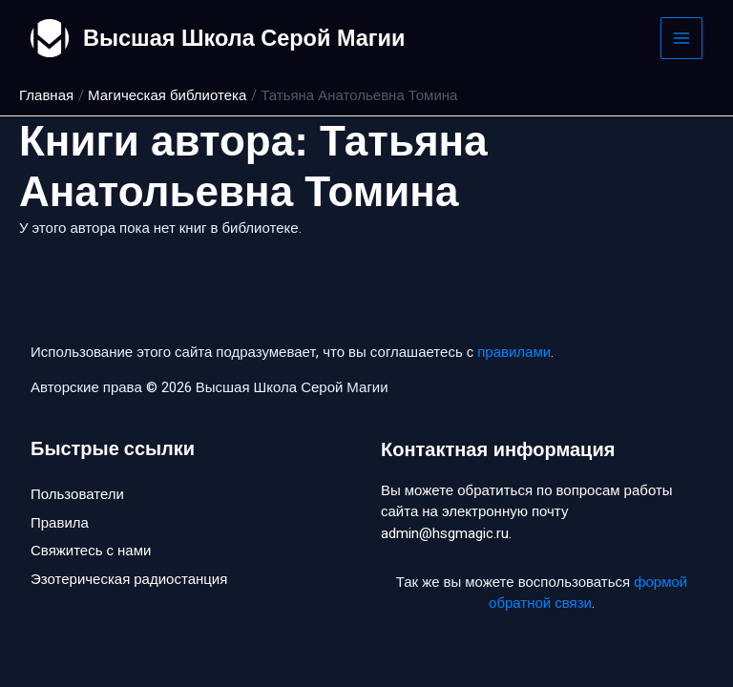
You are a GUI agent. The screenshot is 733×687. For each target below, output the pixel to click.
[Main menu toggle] (681, 38)
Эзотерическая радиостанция (129, 582)
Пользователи (77, 495)
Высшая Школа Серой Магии (247, 38)
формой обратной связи (588, 593)
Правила (60, 523)
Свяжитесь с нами (91, 553)
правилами (514, 352)
